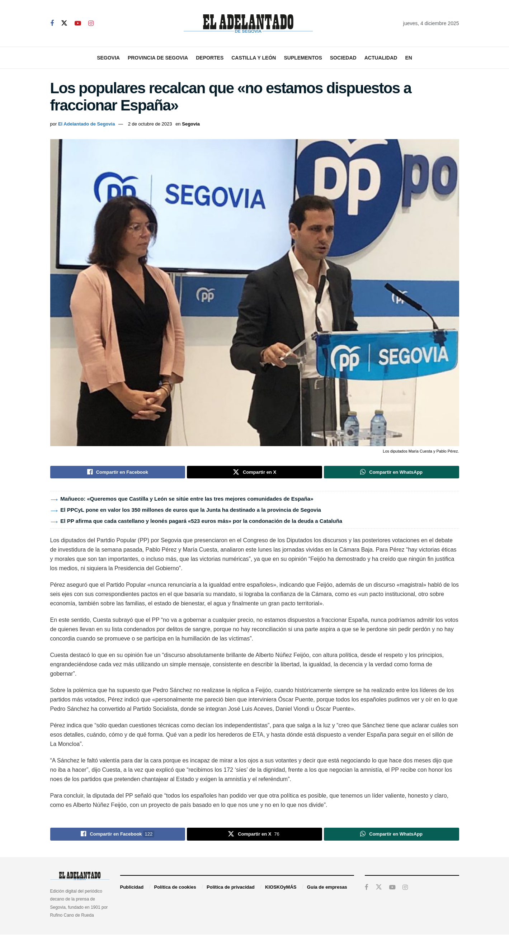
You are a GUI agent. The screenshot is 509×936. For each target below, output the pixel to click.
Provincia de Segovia (158, 58)
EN (408, 58)
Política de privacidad (231, 889)
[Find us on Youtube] (78, 23)
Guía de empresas (327, 889)
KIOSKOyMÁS (280, 889)
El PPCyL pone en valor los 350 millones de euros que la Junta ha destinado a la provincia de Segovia (190, 511)
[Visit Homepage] (248, 23)
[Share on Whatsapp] (391, 472)
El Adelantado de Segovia (86, 124)
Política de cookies (175, 889)
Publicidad (132, 889)
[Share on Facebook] (117, 472)
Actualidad (380, 58)
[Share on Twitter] (254, 472)
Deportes (209, 58)
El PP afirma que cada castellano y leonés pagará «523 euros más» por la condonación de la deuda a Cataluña (201, 522)
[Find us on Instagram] (91, 23)
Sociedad (343, 58)
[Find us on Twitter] (64, 23)
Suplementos (303, 58)
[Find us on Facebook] (52, 23)
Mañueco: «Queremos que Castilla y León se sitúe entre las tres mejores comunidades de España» (186, 500)
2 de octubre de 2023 (150, 124)
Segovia (108, 58)
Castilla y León (253, 58)
